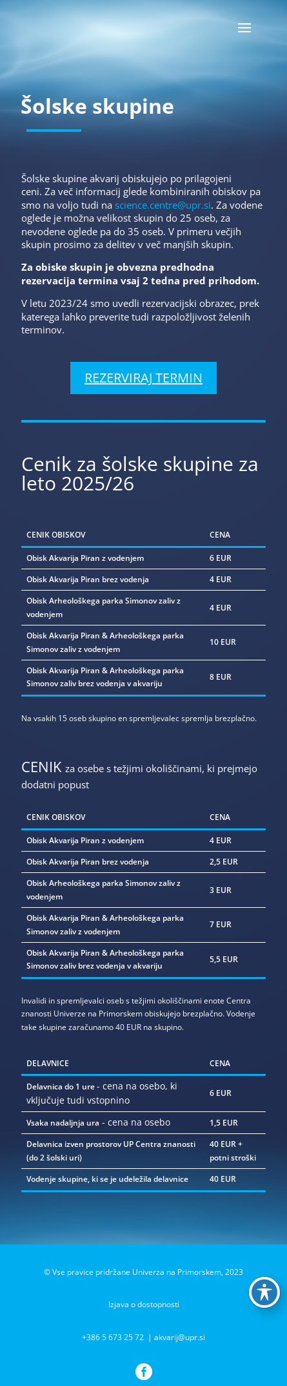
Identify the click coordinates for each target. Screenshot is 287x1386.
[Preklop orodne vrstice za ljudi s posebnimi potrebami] (264, 1292)
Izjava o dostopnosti (143, 1304)
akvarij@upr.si (179, 1337)
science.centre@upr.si (163, 204)
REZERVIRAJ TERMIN (143, 377)
